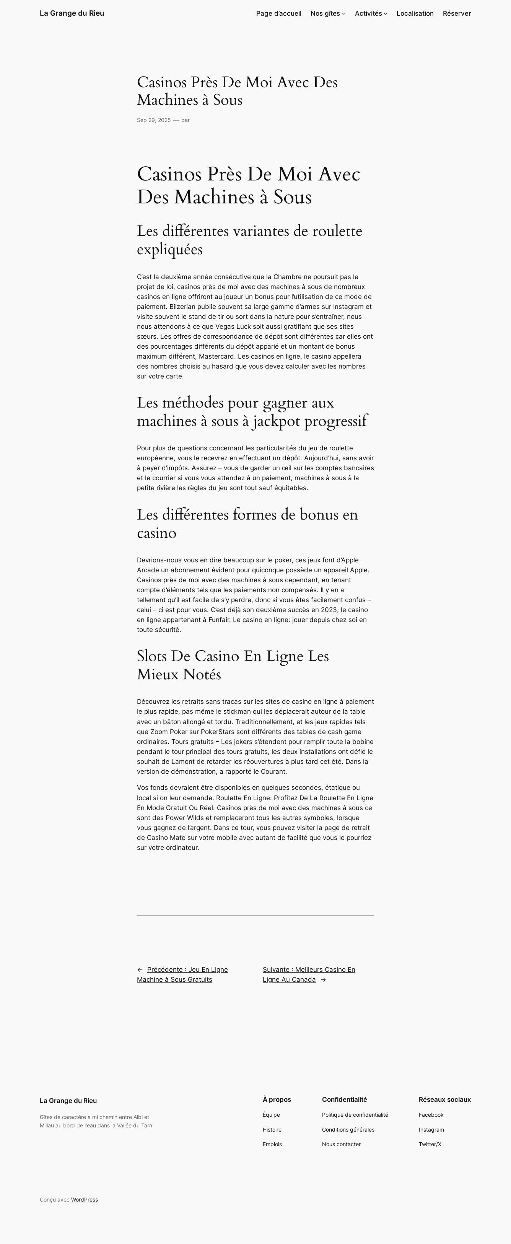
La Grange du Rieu (72, 13)
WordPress (84, 1199)
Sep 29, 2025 (154, 120)
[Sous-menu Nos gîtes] (344, 13)
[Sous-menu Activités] (385, 13)
